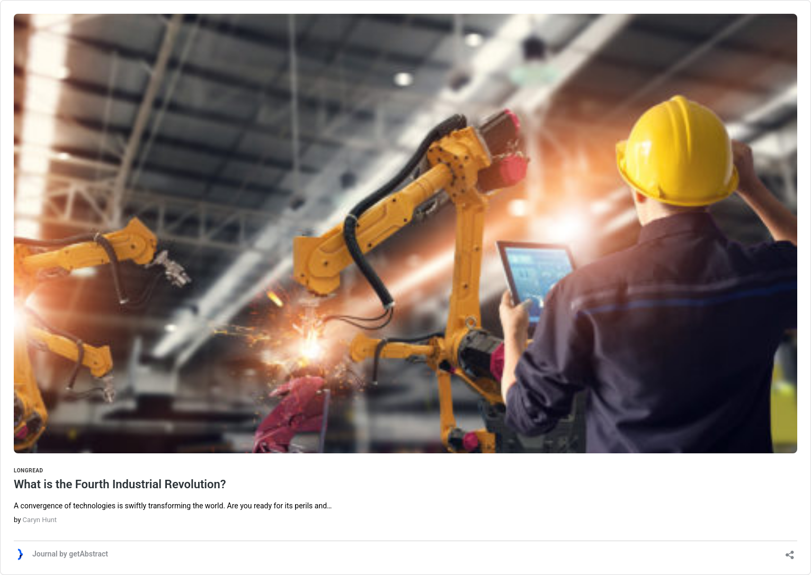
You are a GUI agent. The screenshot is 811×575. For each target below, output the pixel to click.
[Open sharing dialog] (789, 551)
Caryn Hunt (40, 520)
